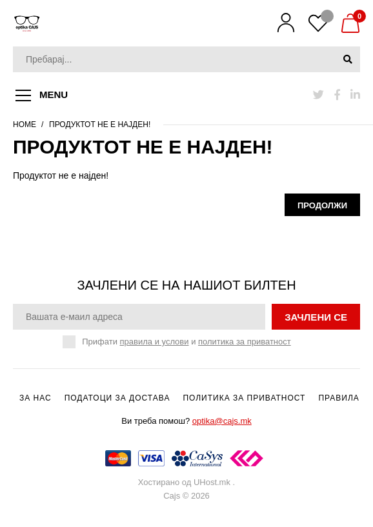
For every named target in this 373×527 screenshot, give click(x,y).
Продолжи (322, 205)
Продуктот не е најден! (99, 124)
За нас (35, 398)
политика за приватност (244, 341)
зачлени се (316, 317)
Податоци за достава (117, 398)
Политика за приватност (244, 398)
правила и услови (154, 341)
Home (24, 124)
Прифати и (186, 341)
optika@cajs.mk (222, 421)
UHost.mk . (214, 482)
